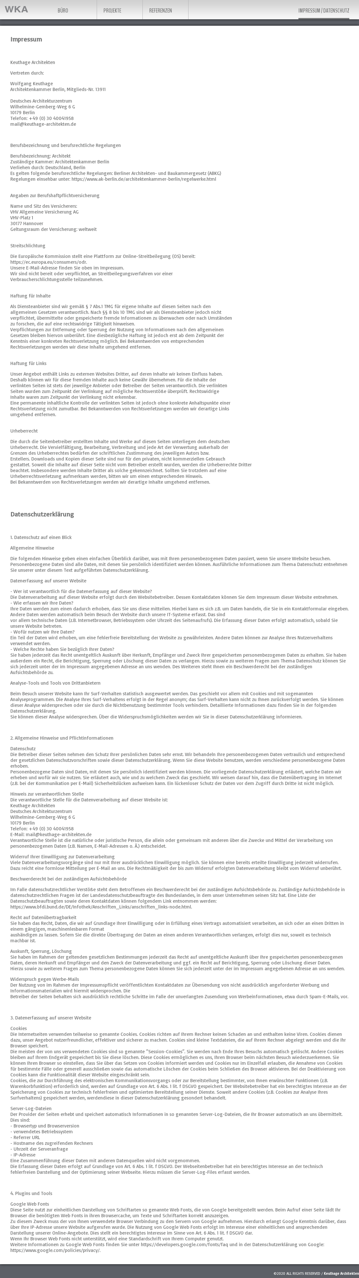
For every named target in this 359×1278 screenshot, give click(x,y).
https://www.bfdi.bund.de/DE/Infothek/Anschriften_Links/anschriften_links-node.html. (101, 907)
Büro (63, 10)
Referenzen (160, 10)
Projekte (112, 10)
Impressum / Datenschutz (323, 10)
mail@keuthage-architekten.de (43, 124)
